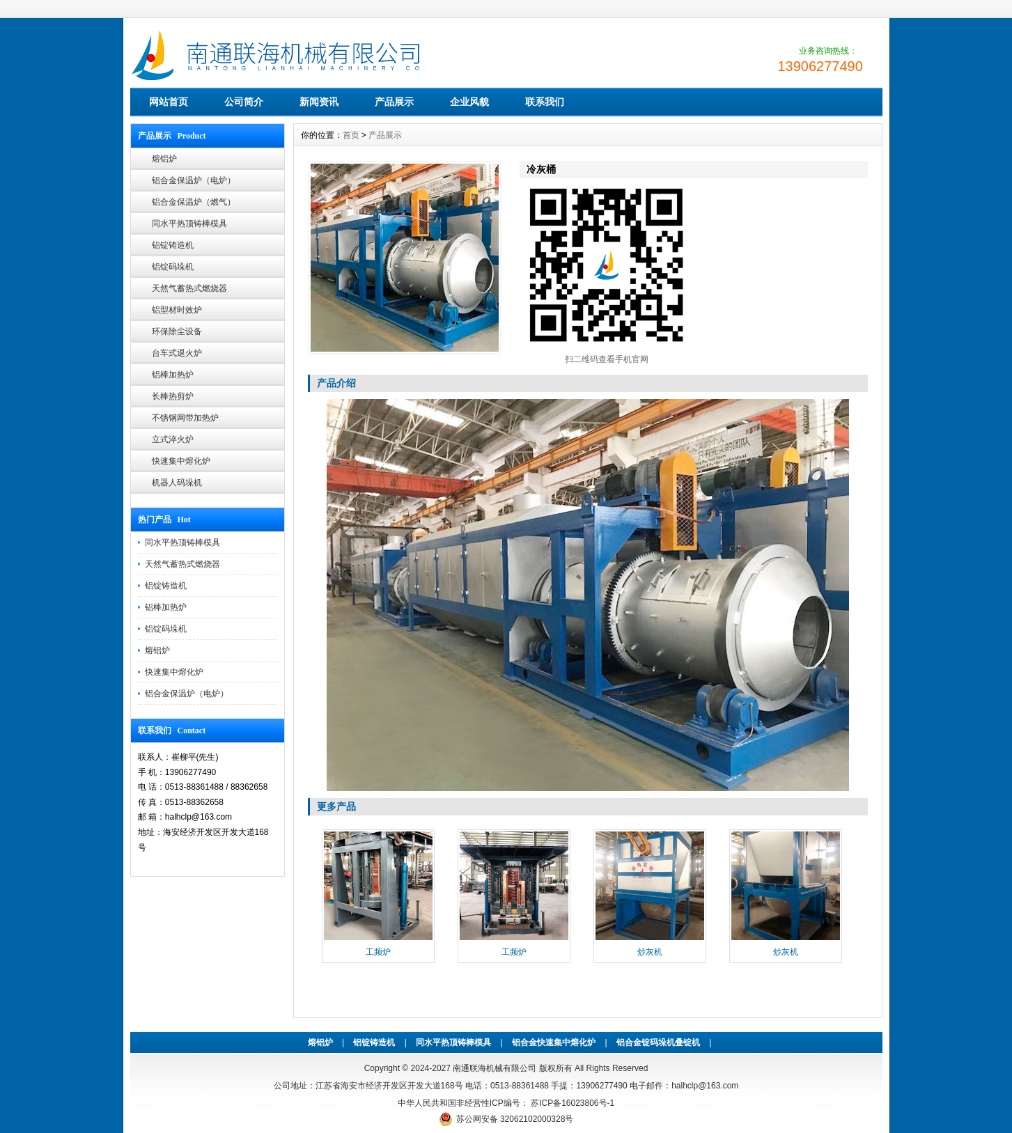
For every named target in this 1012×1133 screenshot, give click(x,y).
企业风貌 (469, 101)
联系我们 (544, 101)
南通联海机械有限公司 (494, 1068)
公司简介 (243, 101)
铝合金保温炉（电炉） (193, 180)
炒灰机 (649, 952)
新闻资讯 (318, 101)
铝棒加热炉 (173, 375)
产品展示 (394, 101)
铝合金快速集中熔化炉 (553, 1042)
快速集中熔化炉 (181, 461)
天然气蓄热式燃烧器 (189, 288)
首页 (351, 135)
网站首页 (168, 101)
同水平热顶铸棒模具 (189, 223)
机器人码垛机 (177, 482)
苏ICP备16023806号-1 (571, 1103)
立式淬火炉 (173, 439)
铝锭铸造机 (173, 245)
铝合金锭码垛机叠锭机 (658, 1042)
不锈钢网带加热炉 (185, 418)
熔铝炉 (164, 159)
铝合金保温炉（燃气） (193, 202)
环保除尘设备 (177, 331)
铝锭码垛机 (173, 267)
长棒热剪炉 (173, 396)
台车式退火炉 (177, 353)
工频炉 (378, 952)
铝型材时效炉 (177, 310)
